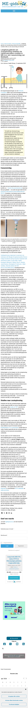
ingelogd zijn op (9, 521)
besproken (3, 488)
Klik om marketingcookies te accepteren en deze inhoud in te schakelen (14, 656)
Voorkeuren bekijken (14, 704)
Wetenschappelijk (16, 43)
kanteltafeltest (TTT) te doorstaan (10, 427)
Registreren (21, 546)
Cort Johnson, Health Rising (8, 60)
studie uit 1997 (14, 407)
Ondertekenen (14, 577)
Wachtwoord (4, 535)
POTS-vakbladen (19, 488)
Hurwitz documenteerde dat (15, 188)
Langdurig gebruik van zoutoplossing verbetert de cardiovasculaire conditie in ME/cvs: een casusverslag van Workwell (13, 53)
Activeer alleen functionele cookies (14, 700)
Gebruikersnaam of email (7, 529)
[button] (25, 689)
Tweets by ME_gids (14, 655)
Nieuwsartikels (7, 43)
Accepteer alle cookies (14, 696)
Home (2, 43)
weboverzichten (5, 490)
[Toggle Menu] (14, 11)
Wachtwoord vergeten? (14, 550)
